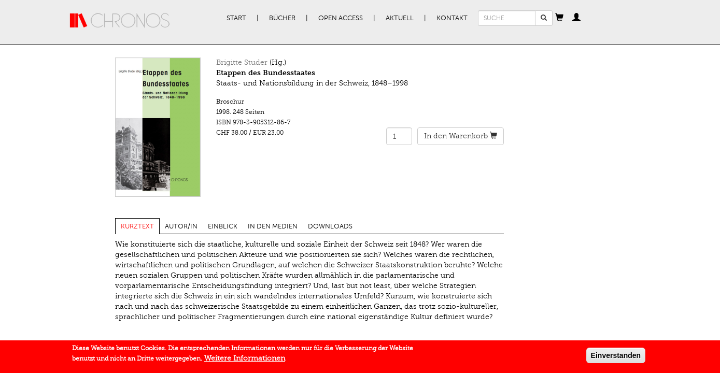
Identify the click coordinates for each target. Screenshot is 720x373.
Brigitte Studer (241, 62)
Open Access (340, 18)
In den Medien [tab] (273, 226)
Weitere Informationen (244, 360)
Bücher (282, 18)
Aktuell (400, 18)
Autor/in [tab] (181, 226)
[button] (559, 18)
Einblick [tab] (222, 226)
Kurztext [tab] (137, 226)
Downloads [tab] (330, 226)
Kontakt (452, 18)
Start (236, 18)
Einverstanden (616, 357)
